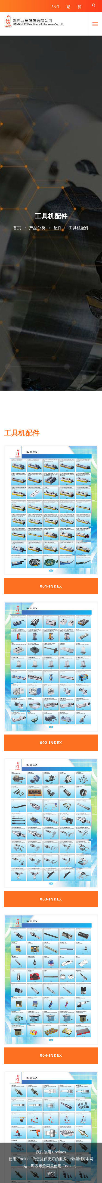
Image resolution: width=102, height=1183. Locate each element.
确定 (51, 1173)
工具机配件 (79, 227)
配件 (58, 227)
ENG (55, 6)
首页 (17, 227)
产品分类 (37, 227)
